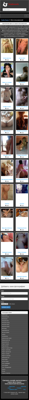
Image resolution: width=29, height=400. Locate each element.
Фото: (2, 302)
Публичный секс (5, 357)
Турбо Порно (5, 20)
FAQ (24, 389)
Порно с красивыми (6, 351)
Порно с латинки (5, 353)
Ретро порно (5, 359)
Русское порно (5, 361)
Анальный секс (5, 316)
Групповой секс (5, 330)
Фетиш (3, 371)
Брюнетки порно (5, 326)
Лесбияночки (5, 336)
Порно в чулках (5, 344)
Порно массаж (5, 346)
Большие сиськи (5, 322)
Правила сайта (13, 389)
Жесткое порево (5, 332)
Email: (2, 296)
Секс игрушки (5, 365)
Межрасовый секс (6, 340)
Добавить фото (6, 307)
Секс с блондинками (6, 367)
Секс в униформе (6, 363)
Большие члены (5, 324)
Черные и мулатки (6, 373)
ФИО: (2, 291)
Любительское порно (6, 338)
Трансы (3, 369)
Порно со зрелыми (6, 355)
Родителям (12, 386)
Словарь (19, 388)
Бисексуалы (4, 318)
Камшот (3, 334)
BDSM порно (5, 314)
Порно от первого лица (7, 347)
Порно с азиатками (6, 349)
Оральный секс (5, 342)
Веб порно (4, 328)
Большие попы (5, 320)
